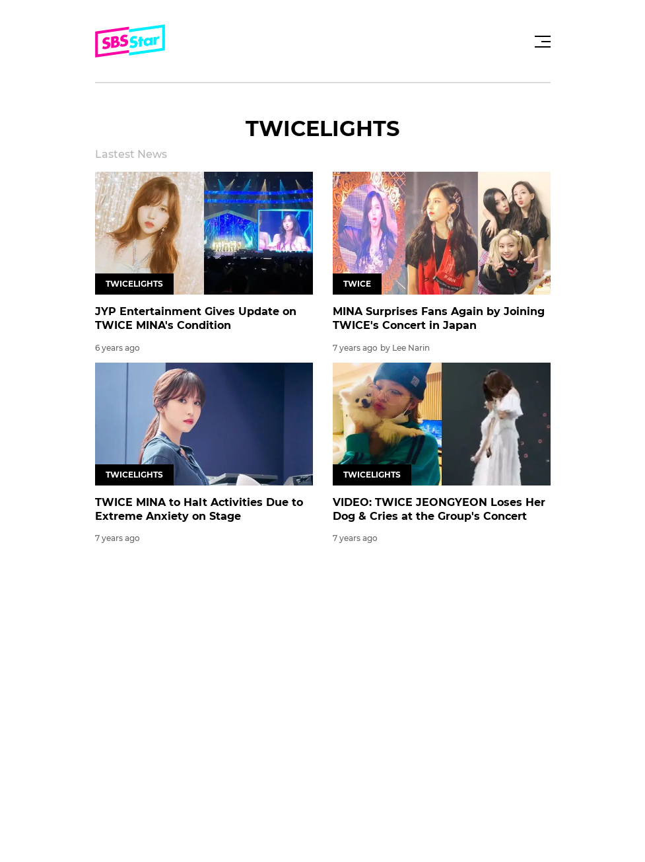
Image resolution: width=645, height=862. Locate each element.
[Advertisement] (323, 661)
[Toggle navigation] (541, 42)
